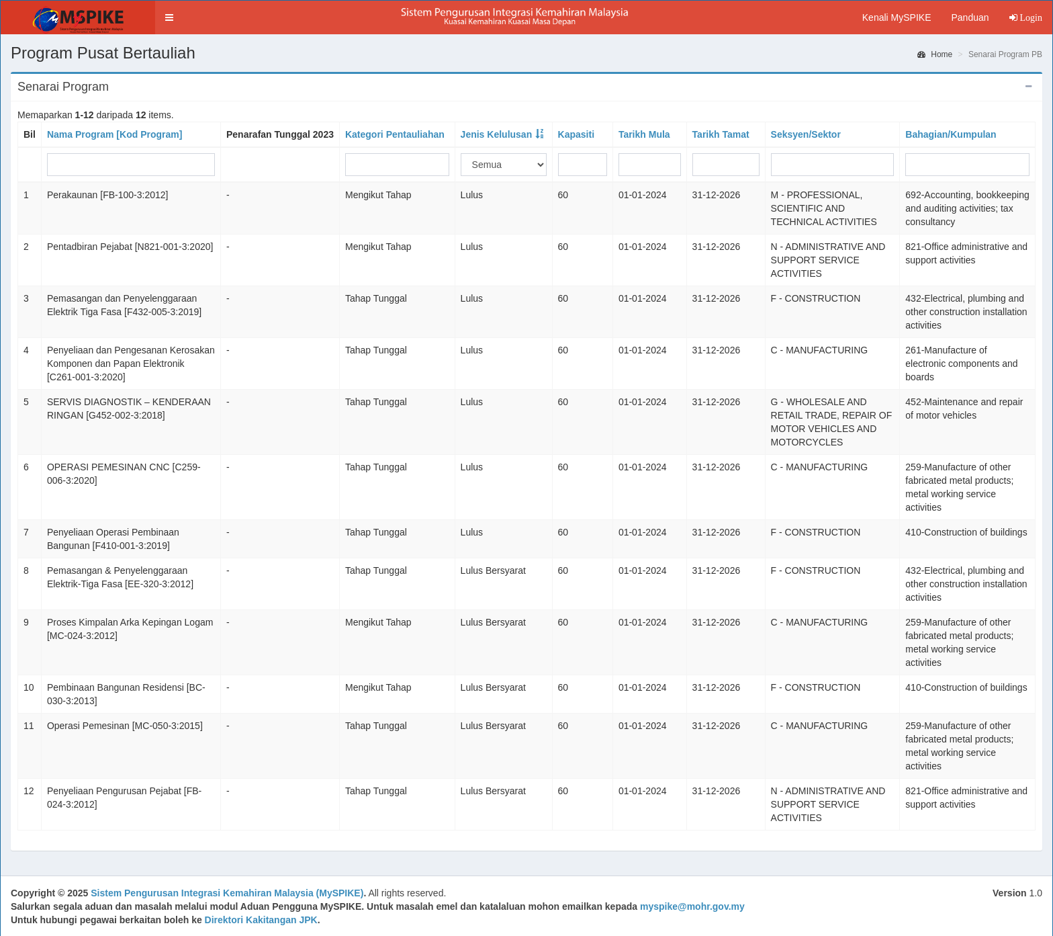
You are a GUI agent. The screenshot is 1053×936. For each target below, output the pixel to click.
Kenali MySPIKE (896, 17)
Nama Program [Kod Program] (114, 134)
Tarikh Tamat (720, 134)
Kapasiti (576, 134)
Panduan (970, 17)
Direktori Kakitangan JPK (261, 919)
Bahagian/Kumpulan (950, 134)
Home (934, 54)
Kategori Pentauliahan (395, 134)
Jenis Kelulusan (497, 134)
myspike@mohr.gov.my (692, 906)
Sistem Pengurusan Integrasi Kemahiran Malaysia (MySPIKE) (227, 893)
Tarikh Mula (644, 134)
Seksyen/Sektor (806, 134)
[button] (169, 17)
